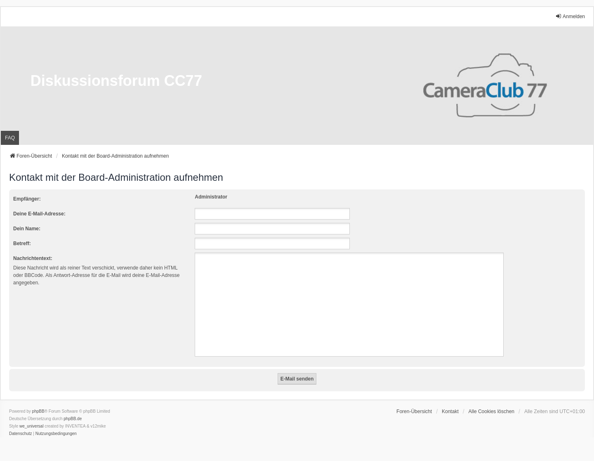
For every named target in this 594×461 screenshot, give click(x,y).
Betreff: (22, 243)
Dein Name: (26, 229)
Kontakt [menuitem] (450, 411)
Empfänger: (27, 199)
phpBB (38, 411)
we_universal (31, 426)
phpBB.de (73, 418)
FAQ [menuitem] (10, 138)
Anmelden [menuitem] (570, 16)
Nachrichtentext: (32, 258)
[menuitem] (20, 433)
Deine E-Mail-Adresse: (39, 214)
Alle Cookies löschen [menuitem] (491, 411)
